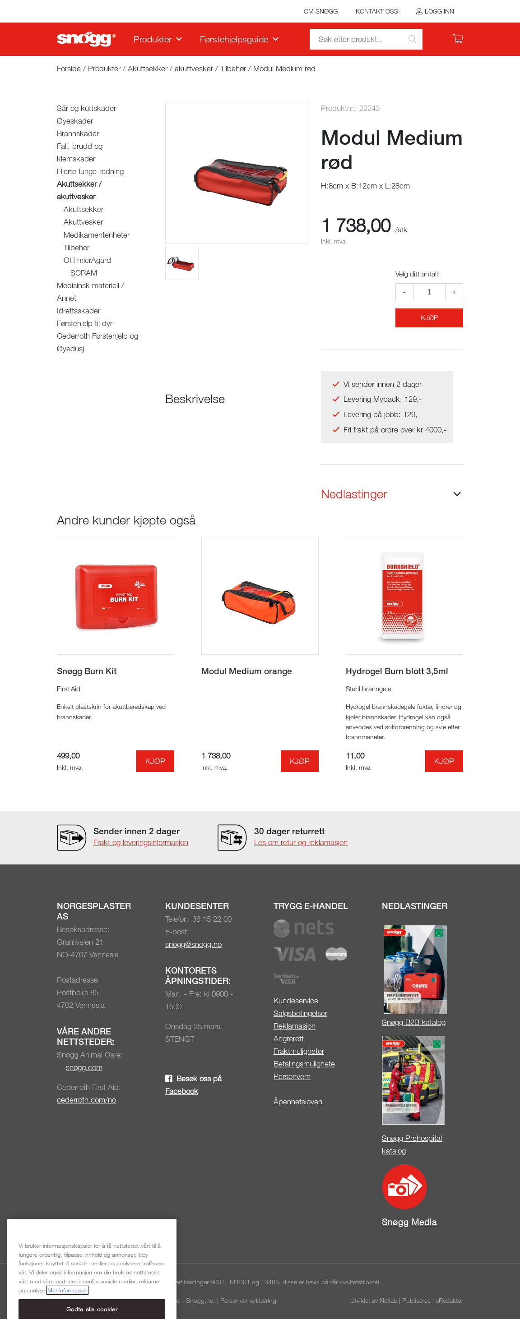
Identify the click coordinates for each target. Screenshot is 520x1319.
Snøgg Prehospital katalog (412, 1144)
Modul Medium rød (284, 68)
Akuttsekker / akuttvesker (170, 68)
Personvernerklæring (248, 1300)
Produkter (153, 39)
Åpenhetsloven (298, 1101)
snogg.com (84, 1067)
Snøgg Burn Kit (86, 671)
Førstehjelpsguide (234, 39)
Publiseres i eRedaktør (432, 1300)
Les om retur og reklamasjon (301, 842)
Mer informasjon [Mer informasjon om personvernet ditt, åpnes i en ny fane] (67, 1310)
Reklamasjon (295, 1025)
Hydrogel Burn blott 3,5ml (397, 671)
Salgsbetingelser (300, 1013)
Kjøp (429, 317)
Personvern (292, 1076)
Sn (386, 1022)
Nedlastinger (354, 494)
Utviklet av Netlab (373, 1300)
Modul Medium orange (246, 671)
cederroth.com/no (86, 1099)
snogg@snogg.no (193, 944)
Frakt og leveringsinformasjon (140, 842)
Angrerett (289, 1038)
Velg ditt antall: (417, 274)
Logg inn (439, 11)
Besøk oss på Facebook (193, 1085)
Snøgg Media (409, 1222)
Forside (69, 68)
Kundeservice (296, 1000)
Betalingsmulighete (304, 1063)
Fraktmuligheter (299, 1051)
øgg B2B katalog (418, 1022)
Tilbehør (233, 68)
